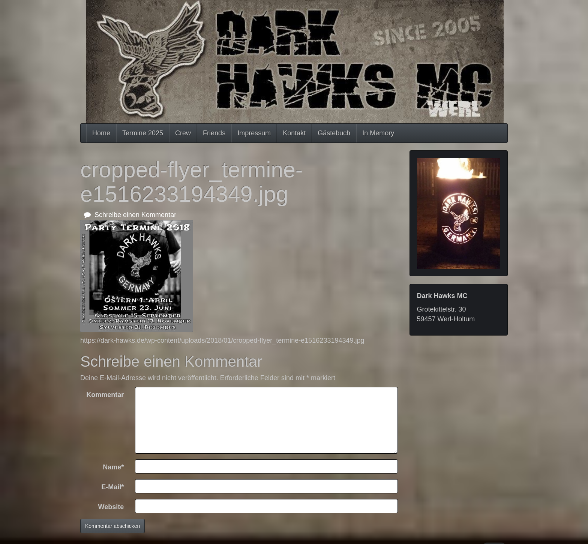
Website (111, 507)
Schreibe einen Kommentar (130, 215)
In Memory (378, 133)
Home (101, 133)
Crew (183, 133)
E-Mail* (112, 487)
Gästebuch (334, 133)
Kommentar (105, 395)
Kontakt (294, 133)
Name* (113, 467)
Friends (214, 133)
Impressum (254, 133)
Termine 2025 (142, 133)
